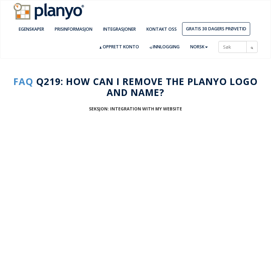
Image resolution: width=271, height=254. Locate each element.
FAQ (23, 81)
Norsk (199, 47)
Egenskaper (31, 29)
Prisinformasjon (73, 29)
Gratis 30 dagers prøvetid (216, 29)
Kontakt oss (161, 29)
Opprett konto (119, 47)
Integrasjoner (119, 29)
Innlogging (165, 47)
